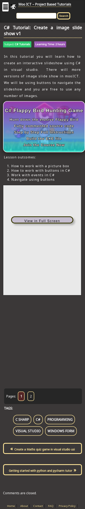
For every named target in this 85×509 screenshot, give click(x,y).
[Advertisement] (40, 337)
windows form (61, 431)
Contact (38, 506)
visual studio (28, 431)
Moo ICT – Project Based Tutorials (44, 4)
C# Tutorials (22, 44)
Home (11, 506)
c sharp (22, 419)
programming (60, 419)
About (24, 506)
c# (38, 419)
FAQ (50, 506)
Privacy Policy (67, 506)
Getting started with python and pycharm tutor (40, 471)
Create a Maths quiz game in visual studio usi (44, 449)
